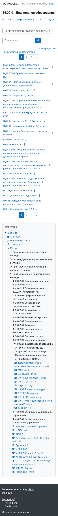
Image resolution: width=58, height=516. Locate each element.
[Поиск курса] (18, 40)
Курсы (11, 19)
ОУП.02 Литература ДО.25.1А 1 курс (22, 121)
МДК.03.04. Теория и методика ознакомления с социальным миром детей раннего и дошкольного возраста (26, 165)
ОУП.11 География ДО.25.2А (18, 95)
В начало (4, 19)
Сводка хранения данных (15, 512)
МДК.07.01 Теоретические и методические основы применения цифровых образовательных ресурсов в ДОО (26, 104)
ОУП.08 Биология (12, 144)
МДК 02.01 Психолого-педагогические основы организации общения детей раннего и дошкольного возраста (24, 182)
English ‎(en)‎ (11, 506)
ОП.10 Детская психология (17, 190)
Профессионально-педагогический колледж (25, 19)
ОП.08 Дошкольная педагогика (20, 195)
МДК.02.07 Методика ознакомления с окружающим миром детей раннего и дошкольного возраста (24, 153)
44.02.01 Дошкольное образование (48, 19)
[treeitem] (29, 352)
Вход (51, 3)
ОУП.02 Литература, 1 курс (17, 90)
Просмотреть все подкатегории (19, 52)
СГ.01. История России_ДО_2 (18, 209)
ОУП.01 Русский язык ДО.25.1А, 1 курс (24, 126)
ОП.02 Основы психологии (17, 173)
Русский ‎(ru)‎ (8, 499)
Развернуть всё (47, 48)
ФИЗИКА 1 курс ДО (13, 139)
